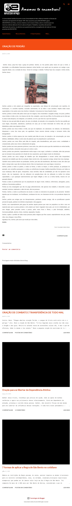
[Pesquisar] (64, 3)
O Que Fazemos (35, 33)
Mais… (48, 33)
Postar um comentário (11, 249)
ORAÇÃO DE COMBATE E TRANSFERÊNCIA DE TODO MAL (33, 312)
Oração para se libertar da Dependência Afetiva (26, 390)
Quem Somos (6, 33)
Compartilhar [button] (62, 236)
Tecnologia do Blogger (36, 498)
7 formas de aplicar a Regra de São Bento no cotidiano (29, 467)
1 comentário (20, 410)
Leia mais (66, 332)
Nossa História (20, 33)
